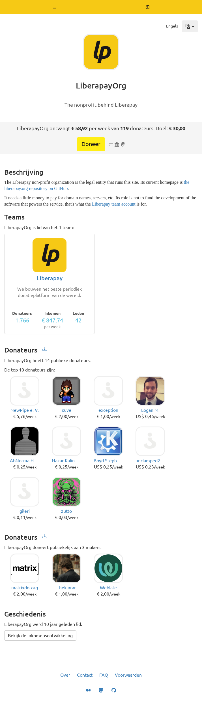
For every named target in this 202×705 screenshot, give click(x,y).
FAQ (103, 674)
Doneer (90, 144)
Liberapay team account (114, 204)
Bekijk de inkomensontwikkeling (40, 635)
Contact (85, 674)
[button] (54, 7)
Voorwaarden (128, 674)
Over (65, 674)
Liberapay (49, 278)
